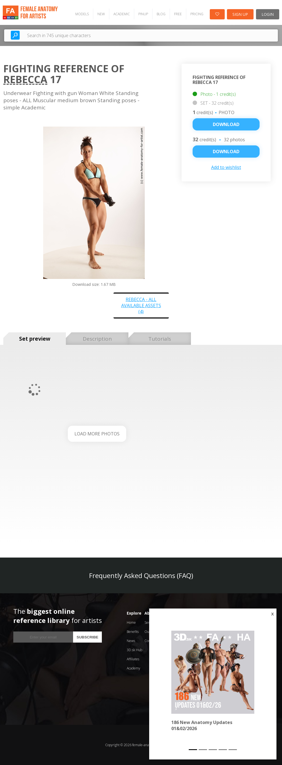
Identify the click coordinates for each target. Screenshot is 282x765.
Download (226, 124)
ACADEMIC (121, 14)
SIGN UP (240, 14)
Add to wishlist (226, 167)
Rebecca (25, 79)
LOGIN (268, 14)
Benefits (133, 631)
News (131, 640)
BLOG (161, 14)
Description (97, 338)
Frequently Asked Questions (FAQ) (141, 575)
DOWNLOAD (226, 151)
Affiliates (133, 659)
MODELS (82, 14)
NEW (101, 14)
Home (131, 622)
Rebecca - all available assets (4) (141, 305)
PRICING (196, 14)
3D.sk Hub (134, 650)
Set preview (34, 338)
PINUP (143, 14)
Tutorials (159, 338)
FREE (178, 14)
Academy (133, 668)
